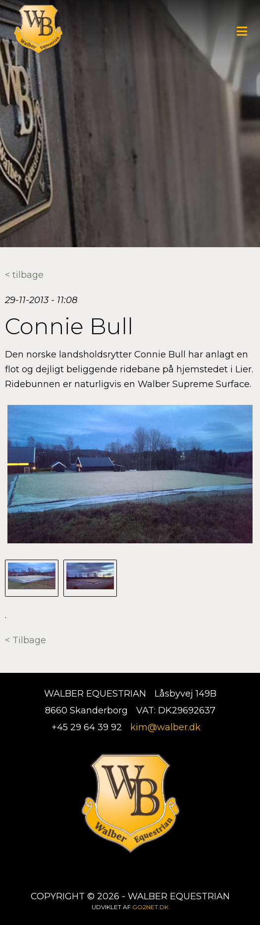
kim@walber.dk (165, 727)
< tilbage (24, 274)
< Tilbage (25, 640)
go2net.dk (150, 907)
